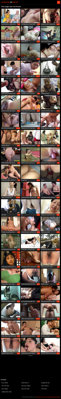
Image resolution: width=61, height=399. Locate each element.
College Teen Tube (7, 391)
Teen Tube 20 (44, 385)
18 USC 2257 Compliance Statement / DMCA (50, 396)
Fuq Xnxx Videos (25, 385)
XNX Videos (5, 388)
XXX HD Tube (5, 385)
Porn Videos (5, 382)
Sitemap (38, 396)
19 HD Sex (44, 388)
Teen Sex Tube (25, 388)
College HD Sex (45, 382)
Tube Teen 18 (25, 382)
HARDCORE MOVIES (9, 2)
